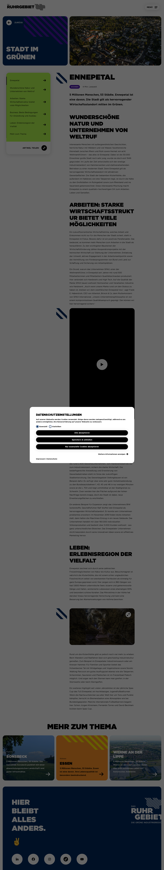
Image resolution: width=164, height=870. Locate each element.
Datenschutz (52, 459)
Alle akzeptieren (82, 433)
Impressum (40, 459)
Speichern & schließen (82, 440)
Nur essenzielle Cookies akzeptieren (82, 447)
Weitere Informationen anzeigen (113, 454)
